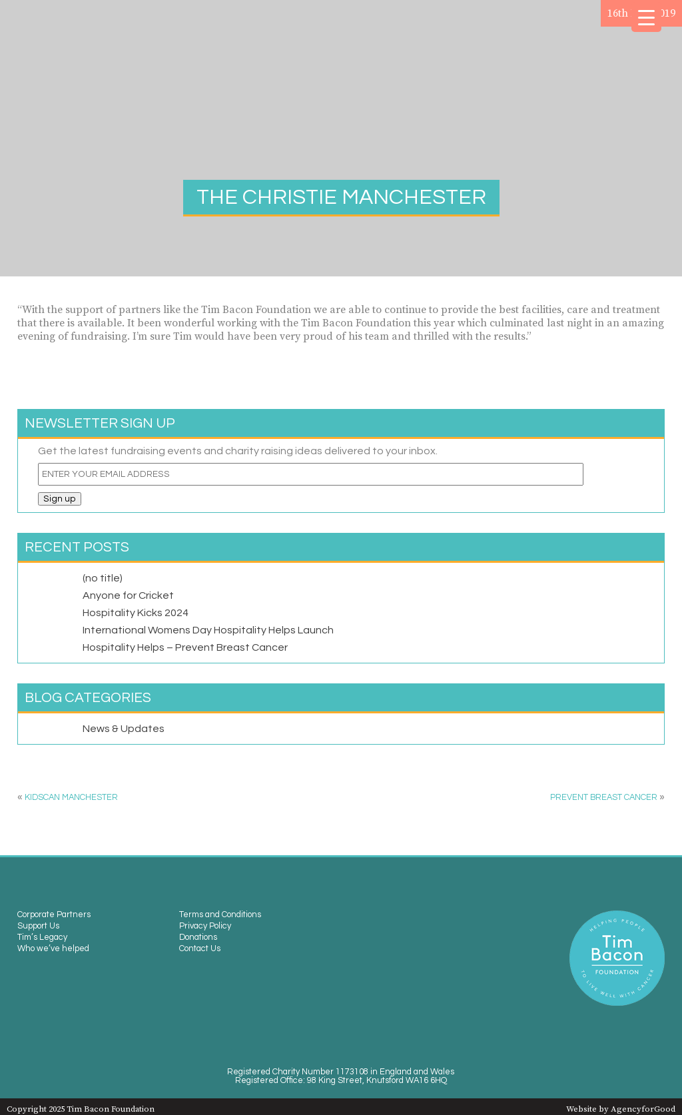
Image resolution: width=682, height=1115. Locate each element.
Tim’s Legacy (42, 937)
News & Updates (124, 728)
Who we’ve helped (53, 948)
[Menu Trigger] (646, 17)
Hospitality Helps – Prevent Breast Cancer (185, 647)
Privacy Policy (205, 926)
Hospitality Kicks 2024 (135, 612)
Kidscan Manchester (71, 797)
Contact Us (199, 948)
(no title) (103, 578)
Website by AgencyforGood (620, 1109)
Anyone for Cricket (128, 595)
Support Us (38, 926)
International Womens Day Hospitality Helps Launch (208, 630)
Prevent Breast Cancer (603, 797)
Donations (198, 937)
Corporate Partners (54, 915)
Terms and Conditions (220, 915)
